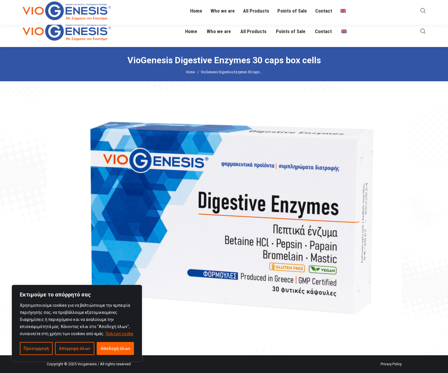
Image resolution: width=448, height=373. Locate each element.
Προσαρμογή (36, 348)
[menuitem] (344, 31)
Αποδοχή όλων (115, 348)
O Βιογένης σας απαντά (309, 8)
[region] (77, 323)
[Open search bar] (423, 31)
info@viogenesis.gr (176, 8)
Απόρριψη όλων (74, 348)
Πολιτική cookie (119, 333)
